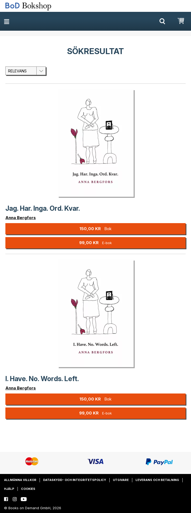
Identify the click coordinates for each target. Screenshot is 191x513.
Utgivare (121, 480)
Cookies (28, 489)
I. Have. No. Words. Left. (42, 379)
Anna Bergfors (20, 217)
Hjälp (9, 489)
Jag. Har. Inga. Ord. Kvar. (42, 208)
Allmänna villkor (20, 480)
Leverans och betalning (157, 480)
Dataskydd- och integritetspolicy (74, 480)
